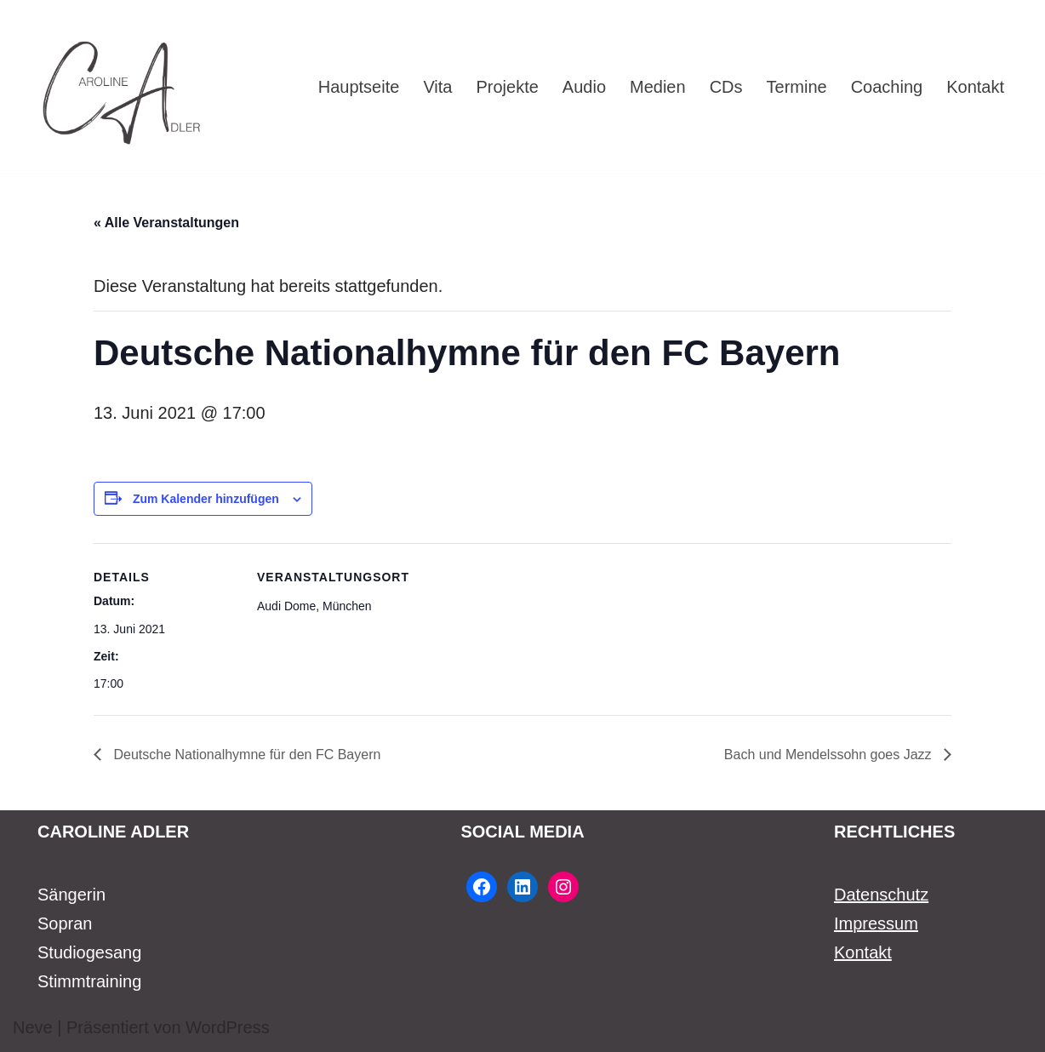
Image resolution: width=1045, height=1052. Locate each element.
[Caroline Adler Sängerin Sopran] (122, 86)
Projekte (507, 86)
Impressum (876, 923)
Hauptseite (359, 86)
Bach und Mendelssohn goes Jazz (829, 754)
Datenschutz (881, 894)
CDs (726, 86)
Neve (33, 1027)
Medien (658, 86)
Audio (584, 86)
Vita (437, 86)
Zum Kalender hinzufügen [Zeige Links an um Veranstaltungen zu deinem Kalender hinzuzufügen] (206, 499)
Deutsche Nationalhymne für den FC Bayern (245, 754)
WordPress (228, 1027)
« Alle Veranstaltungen (166, 222)
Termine (797, 86)
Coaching (887, 86)
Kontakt (975, 86)
